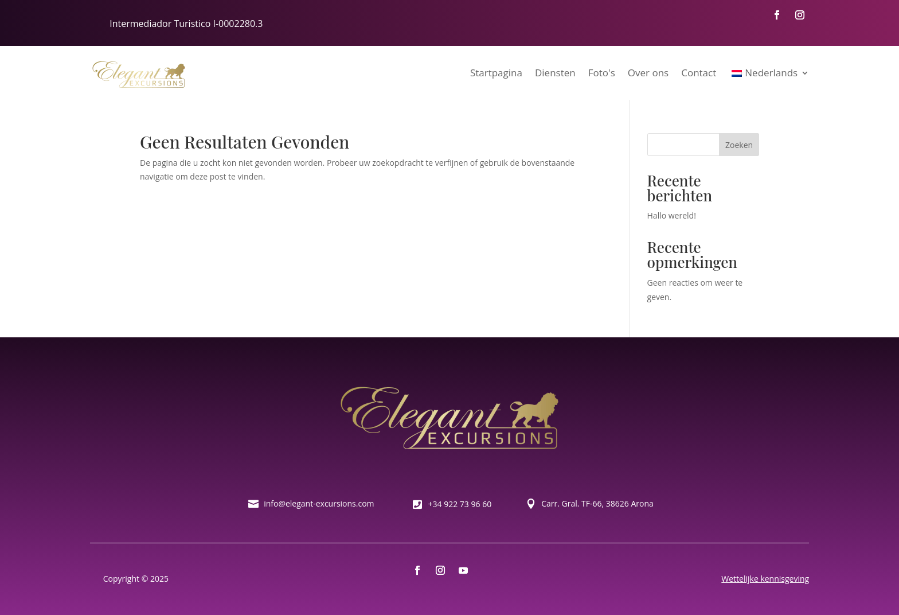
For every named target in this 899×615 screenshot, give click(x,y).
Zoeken (739, 144)
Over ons (648, 72)
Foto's (601, 72)
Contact (698, 72)
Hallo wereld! (671, 215)
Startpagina (496, 72)
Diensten (555, 72)
